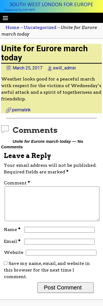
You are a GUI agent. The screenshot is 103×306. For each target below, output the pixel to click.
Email (13, 248)
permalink (21, 109)
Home (12, 27)
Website (13, 259)
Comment (17, 183)
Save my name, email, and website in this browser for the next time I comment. (47, 276)
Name (13, 236)
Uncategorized (40, 27)
